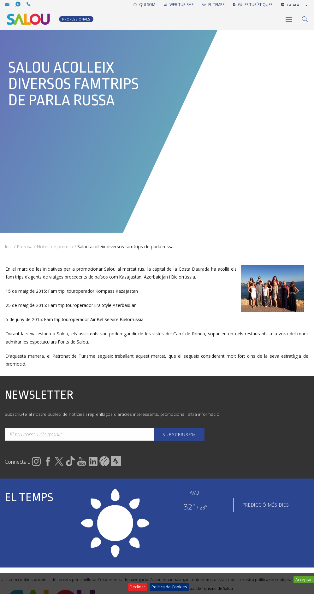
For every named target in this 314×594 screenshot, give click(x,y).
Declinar (137, 587)
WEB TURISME (178, 4)
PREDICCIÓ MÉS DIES (266, 505)
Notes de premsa (55, 247)
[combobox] (298, 5)
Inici (9, 247)
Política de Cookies (169, 587)
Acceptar (303, 579)
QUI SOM (144, 4)
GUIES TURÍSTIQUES (252, 4)
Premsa (25, 247)
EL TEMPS (213, 4)
